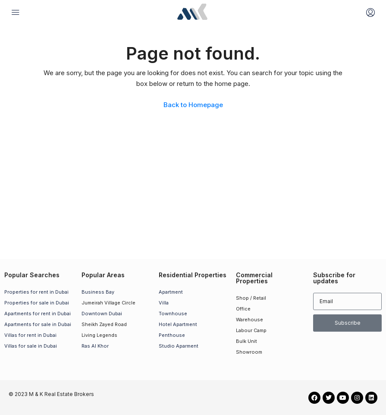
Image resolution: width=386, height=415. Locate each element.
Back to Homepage (193, 105)
